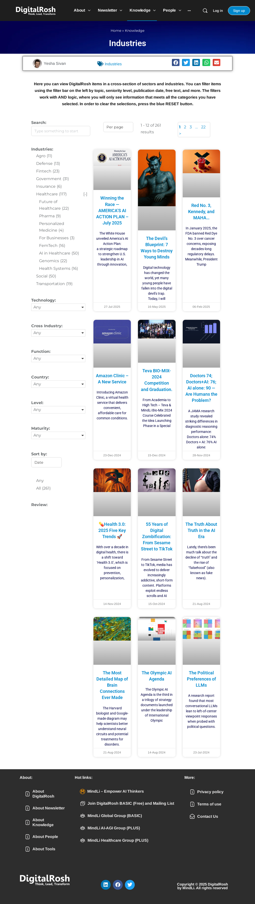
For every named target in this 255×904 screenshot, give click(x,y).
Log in (218, 11)
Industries (113, 64)
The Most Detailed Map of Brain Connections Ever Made (112, 685)
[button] (176, 62)
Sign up (239, 11)
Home (116, 31)
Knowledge (134, 31)
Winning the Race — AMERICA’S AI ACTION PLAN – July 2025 (112, 210)
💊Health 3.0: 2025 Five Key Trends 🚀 (112, 530)
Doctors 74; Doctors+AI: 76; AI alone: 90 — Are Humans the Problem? (201, 388)
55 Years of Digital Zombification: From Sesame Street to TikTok (157, 537)
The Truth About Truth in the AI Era (201, 530)
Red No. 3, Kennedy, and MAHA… (201, 211)
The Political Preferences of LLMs (201, 679)
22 (203, 127)
